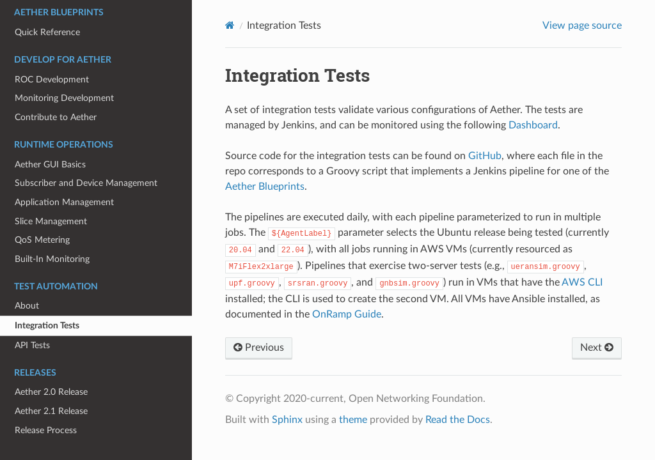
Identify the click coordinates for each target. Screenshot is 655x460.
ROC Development (52, 79)
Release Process (46, 430)
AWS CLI (582, 282)
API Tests (32, 345)
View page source (582, 25)
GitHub (484, 156)
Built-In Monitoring (52, 259)
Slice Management (51, 221)
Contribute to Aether (56, 117)
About (27, 305)
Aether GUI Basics (50, 164)
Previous (258, 347)
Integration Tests (47, 325)
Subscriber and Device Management (86, 183)
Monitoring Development (64, 98)
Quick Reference (47, 32)
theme (353, 420)
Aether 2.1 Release (51, 411)
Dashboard (533, 125)
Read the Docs (457, 420)
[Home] (230, 25)
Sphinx (287, 420)
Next (596, 347)
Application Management (64, 202)
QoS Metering (42, 240)
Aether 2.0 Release (51, 392)
